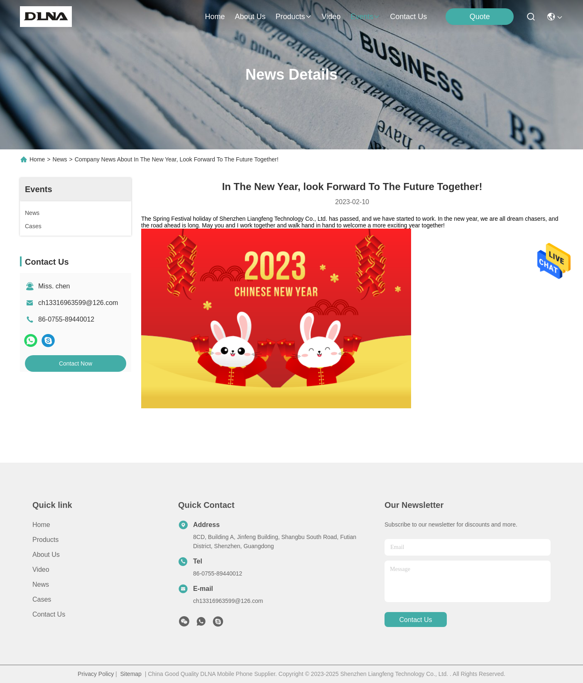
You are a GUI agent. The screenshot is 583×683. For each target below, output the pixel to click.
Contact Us (48, 614)
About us (46, 554)
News (60, 159)
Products (45, 539)
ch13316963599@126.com (78, 302)
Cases (41, 599)
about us (250, 16)
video (331, 16)
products (293, 16)
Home (215, 16)
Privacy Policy (96, 674)
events (365, 16)
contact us (408, 16)
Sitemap (131, 674)
